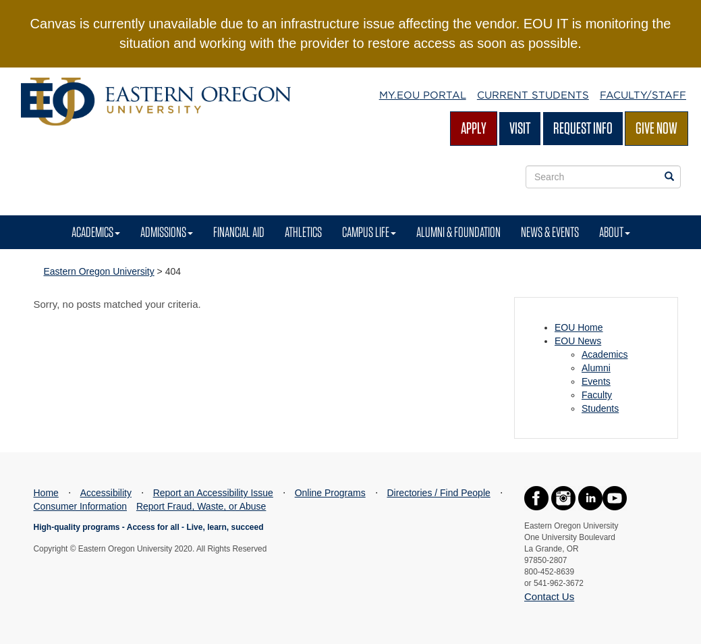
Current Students (533, 95)
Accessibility (106, 492)
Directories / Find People (438, 492)
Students (600, 408)
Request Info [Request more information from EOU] (583, 128)
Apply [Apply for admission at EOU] (473, 128)
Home (46, 492)
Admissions (166, 231)
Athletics (303, 231)
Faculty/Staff (643, 95)
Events (596, 381)
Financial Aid (238, 231)
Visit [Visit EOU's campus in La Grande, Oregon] (519, 128)
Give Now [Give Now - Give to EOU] (656, 128)
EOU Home (579, 327)
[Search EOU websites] (669, 176)
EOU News (578, 341)
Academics (96, 231)
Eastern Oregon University (99, 271)
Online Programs (330, 492)
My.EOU (422, 95)
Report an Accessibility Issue (213, 492)
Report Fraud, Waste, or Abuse (201, 506)
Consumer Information (81, 506)
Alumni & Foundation (458, 231)
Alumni (596, 368)
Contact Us (549, 596)
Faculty (597, 395)
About (614, 231)
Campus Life (369, 231)
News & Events (550, 231)
